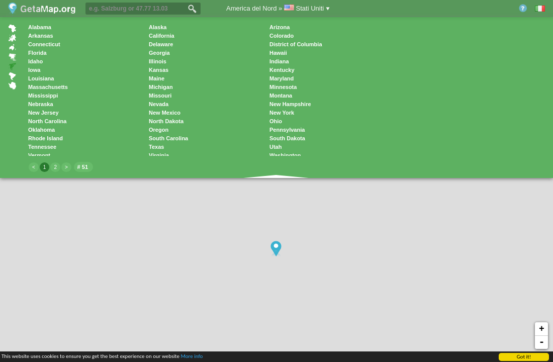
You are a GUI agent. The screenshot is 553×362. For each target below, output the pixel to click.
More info (191, 356)
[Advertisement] (463, 171)
